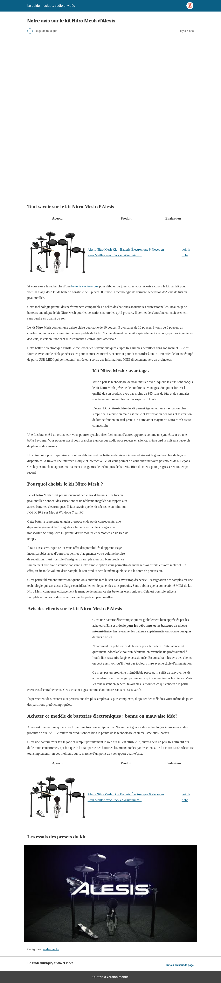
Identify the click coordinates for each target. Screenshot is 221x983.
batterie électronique (84, 286)
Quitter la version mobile (110, 977)
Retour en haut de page (180, 965)
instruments (51, 949)
